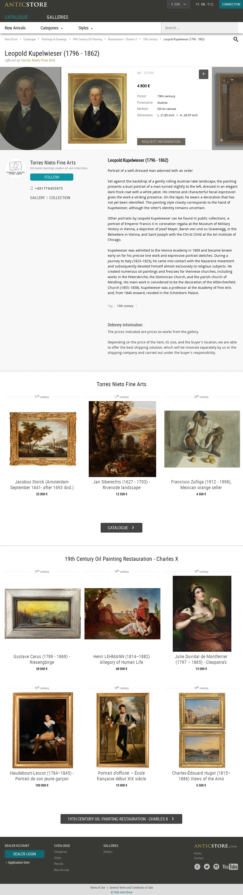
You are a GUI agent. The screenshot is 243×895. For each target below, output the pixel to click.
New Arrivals (15, 28)
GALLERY (37, 198)
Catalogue (29, 39)
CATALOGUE (16, 17)
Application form (19, 861)
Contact (199, 857)
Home (197, 853)
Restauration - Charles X (122, 39)
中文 (210, 4)
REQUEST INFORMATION (161, 141)
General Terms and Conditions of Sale (131, 887)
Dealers (107, 851)
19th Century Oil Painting (87, 39)
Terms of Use (97, 887)
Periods (58, 863)
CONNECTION (231, 4)
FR (197, 4)
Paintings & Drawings (54, 39)
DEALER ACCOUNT (17, 845)
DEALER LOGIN (24, 853)
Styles (57, 857)
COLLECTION (59, 198)
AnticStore (11, 39)
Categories (60, 851)
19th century (150, 39)
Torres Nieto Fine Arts (53, 162)
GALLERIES (57, 17)
